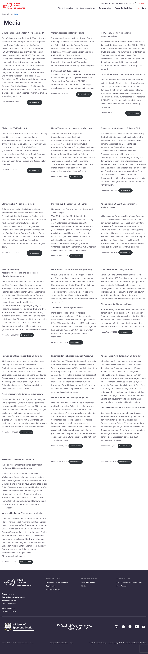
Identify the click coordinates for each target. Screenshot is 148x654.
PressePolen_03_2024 (109, 252)
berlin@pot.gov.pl (9, 611)
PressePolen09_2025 (109, 446)
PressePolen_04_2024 (59, 256)
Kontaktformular (120, 3)
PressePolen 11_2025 (59, 461)
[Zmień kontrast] (136, 3)
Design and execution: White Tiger (61, 643)
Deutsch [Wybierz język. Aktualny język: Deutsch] (142, 3)
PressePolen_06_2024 (109, 190)
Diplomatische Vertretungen (57, 582)
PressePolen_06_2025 (109, 332)
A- (130, 3)
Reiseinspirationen (87, 8)
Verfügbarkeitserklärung (109, 643)
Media (83, 586)
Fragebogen (105, 3)
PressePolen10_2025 (10, 562)
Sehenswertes (105, 8)
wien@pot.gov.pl (8, 608)
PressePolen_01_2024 (59, 342)
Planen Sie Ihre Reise (123, 8)
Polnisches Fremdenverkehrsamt (129, 582)
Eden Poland (121, 586)
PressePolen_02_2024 (10, 335)
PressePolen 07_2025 (10, 432)
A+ (133, 3)
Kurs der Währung (53, 590)
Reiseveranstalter (88, 582)
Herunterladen (34, 102)
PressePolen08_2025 (59, 446)
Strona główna (7, 14)
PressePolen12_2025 (108, 461)
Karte (144, 8)
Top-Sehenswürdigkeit (68, 8)
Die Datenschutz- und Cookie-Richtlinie (132, 643)
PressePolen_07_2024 (59, 177)
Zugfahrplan (50, 586)
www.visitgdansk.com (12, 96)
